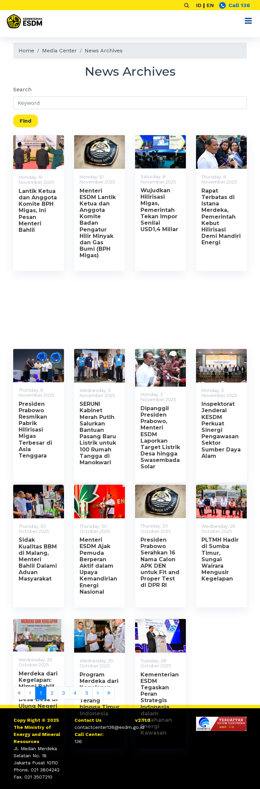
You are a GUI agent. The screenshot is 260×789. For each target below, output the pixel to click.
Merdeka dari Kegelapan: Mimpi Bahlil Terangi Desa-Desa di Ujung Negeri (38, 710)
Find (25, 121)
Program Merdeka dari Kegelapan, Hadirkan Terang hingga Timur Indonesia (100, 714)
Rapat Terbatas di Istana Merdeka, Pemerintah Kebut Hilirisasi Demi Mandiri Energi (221, 219)
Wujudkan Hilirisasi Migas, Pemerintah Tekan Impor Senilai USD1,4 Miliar (159, 212)
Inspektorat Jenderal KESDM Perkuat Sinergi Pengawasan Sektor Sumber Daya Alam (221, 451)
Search (22, 89)
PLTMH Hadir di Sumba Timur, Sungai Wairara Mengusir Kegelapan (220, 578)
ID (198, 5)
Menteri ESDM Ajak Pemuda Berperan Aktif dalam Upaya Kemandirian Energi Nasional (98, 585)
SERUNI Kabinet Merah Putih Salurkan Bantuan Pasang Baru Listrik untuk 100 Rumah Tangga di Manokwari (98, 454)
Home (26, 50)
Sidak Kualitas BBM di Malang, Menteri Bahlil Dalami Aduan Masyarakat (38, 578)
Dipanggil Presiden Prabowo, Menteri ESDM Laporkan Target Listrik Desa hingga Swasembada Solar (160, 458)
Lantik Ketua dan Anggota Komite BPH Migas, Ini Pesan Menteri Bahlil (38, 213)
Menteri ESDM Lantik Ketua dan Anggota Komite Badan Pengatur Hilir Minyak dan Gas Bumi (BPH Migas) (98, 225)
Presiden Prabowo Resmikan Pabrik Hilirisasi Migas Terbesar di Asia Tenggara (35, 451)
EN (210, 5)
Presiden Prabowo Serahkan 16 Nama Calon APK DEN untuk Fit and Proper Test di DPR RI (159, 582)
